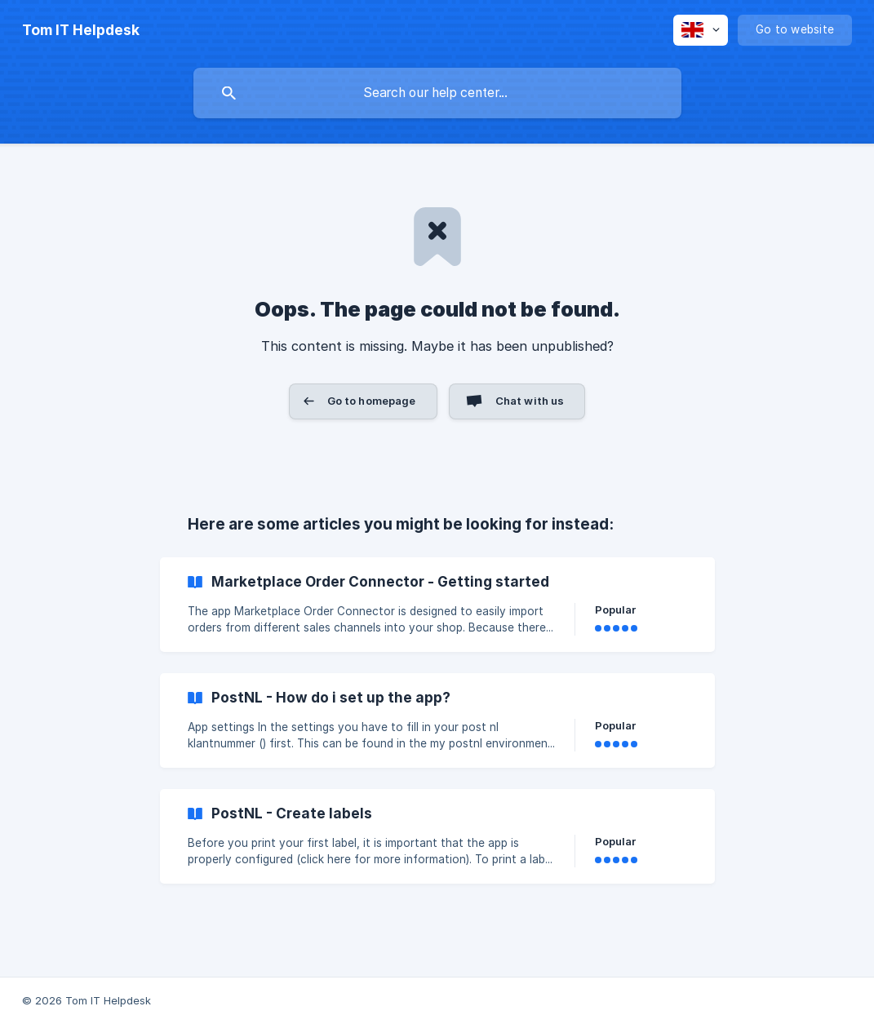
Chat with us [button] (530, 400)
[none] (81, 30)
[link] (437, 604)
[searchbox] (437, 93)
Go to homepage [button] (371, 400)
